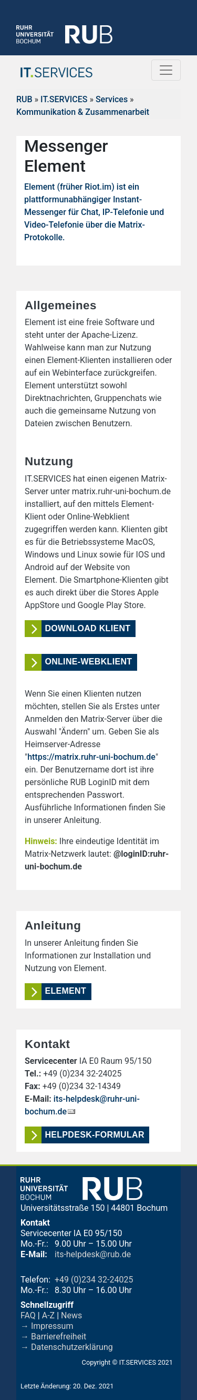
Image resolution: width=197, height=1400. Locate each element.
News (71, 1315)
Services (112, 99)
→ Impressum (46, 1326)
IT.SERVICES (63, 99)
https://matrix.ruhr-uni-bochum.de (91, 757)
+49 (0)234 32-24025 (94, 1280)
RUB (24, 99)
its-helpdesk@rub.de (93, 1254)
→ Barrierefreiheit (53, 1337)
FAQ (28, 1315)
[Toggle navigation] (166, 70)
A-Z (48, 1315)
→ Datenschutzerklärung (66, 1347)
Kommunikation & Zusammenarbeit (82, 112)
